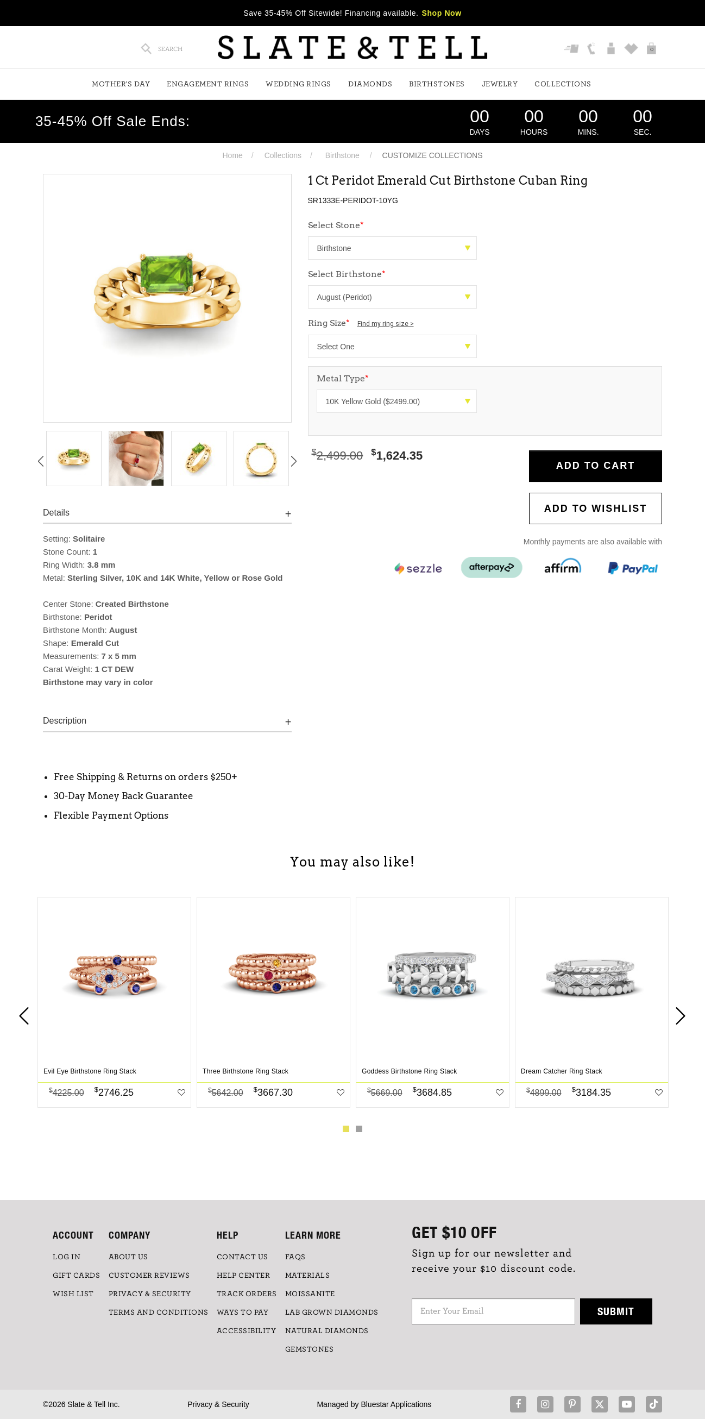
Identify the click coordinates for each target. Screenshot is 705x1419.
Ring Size (361, 323)
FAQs (295, 1257)
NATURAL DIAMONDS (327, 1331)
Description (64, 720)
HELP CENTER (243, 1275)
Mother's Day (121, 84)
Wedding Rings (298, 84)
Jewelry (500, 84)
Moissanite (310, 1294)
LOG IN (66, 1257)
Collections (562, 84)
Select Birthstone (347, 274)
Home (232, 155)
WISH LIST (73, 1294)
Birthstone (342, 155)
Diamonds (370, 84)
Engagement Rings (208, 84)
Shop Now (442, 13)
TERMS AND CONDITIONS (159, 1312)
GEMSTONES (309, 1349)
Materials (307, 1275)
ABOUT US (128, 1257)
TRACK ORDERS (247, 1294)
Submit (615, 1311)
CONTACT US (242, 1257)
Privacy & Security (218, 1404)
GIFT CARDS (76, 1275)
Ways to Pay (243, 1312)
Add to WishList (595, 508)
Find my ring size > (385, 324)
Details (56, 512)
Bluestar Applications (396, 1404)
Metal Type (343, 378)
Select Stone (336, 225)
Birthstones (437, 84)
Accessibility (246, 1331)
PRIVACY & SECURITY (150, 1294)
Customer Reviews (149, 1275)
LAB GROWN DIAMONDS (332, 1312)
